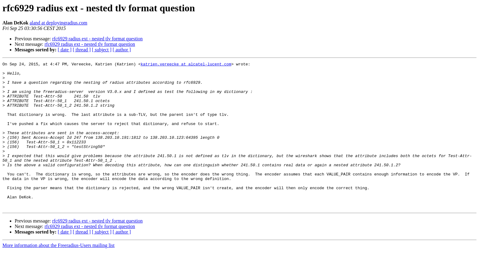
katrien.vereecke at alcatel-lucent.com (186, 65)
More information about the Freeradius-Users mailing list (58, 274)
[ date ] (64, 49)
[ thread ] (82, 49)
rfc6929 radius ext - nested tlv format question (97, 38)
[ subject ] (102, 49)
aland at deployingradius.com (58, 22)
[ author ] (122, 49)
